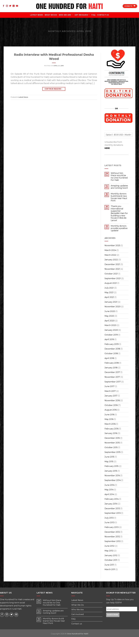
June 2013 (109, 522)
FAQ (93, 15)
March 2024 (110, 250)
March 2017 (110, 391)
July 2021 (109, 288)
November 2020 (113, 306)
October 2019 (111, 335)
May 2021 (109, 292)
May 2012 (109, 551)
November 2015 (112, 443)
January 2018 (111, 367)
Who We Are (66, 15)
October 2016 (111, 405)
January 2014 (111, 504)
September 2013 (113, 513)
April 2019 (109, 339)
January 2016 (111, 433)
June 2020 (110, 311)
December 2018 (112, 349)
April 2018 (109, 358)
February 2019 (112, 344)
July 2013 (109, 518)
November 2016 (112, 400)
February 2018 (112, 363)
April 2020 (110, 321)
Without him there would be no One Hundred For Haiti (52, 602)
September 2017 (113, 382)
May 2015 (109, 461)
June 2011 (109, 565)
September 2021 (113, 278)
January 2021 (111, 302)
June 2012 (109, 546)
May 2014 (109, 489)
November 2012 (112, 536)
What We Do (51, 15)
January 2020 (111, 330)
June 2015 (109, 457)
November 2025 (112, 245)
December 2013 (112, 508)
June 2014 (109, 485)
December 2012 (112, 532)
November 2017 (112, 377)
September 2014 (113, 480)
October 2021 (111, 274)
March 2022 (110, 255)
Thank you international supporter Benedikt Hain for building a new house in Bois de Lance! (119, 213)
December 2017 (112, 372)
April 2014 (109, 494)
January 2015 (111, 471)
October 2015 (111, 447)
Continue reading (54, 89)
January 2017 (111, 396)
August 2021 (111, 283)
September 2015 (113, 452)
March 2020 (110, 325)
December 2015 (112, 438)
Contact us (103, 15)
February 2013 (112, 527)
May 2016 (109, 419)
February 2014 (112, 499)
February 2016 (112, 429)
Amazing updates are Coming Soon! (119, 187)
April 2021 (109, 297)
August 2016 (111, 410)
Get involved (82, 15)
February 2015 (112, 466)
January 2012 (111, 555)
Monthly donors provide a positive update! (119, 228)
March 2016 (110, 424)
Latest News (36, 15)
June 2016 (109, 414)
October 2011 (111, 560)
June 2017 (109, 386)
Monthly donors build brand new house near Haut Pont (119, 197)
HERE (107, 148)
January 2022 (111, 259)
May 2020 (109, 316)
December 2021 (112, 264)
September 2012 (113, 541)
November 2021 (112, 269)
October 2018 (111, 353)
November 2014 (112, 475)
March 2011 (110, 569)
